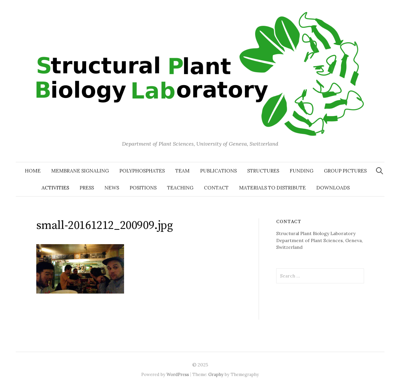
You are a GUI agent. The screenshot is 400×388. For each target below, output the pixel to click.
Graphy (216, 374)
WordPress (177, 374)
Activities (55, 187)
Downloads (333, 187)
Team (182, 171)
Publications (218, 171)
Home (33, 171)
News (111, 187)
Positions (143, 187)
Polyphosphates (142, 171)
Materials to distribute (272, 187)
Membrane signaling (80, 171)
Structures (263, 171)
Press (87, 187)
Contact (216, 187)
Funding (301, 171)
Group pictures (345, 171)
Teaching (180, 187)
